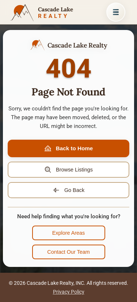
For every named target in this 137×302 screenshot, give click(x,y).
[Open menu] (115, 12)
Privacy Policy (68, 292)
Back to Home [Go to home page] (68, 148)
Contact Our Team (68, 252)
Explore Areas (68, 233)
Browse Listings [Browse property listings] (68, 169)
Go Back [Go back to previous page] (68, 190)
